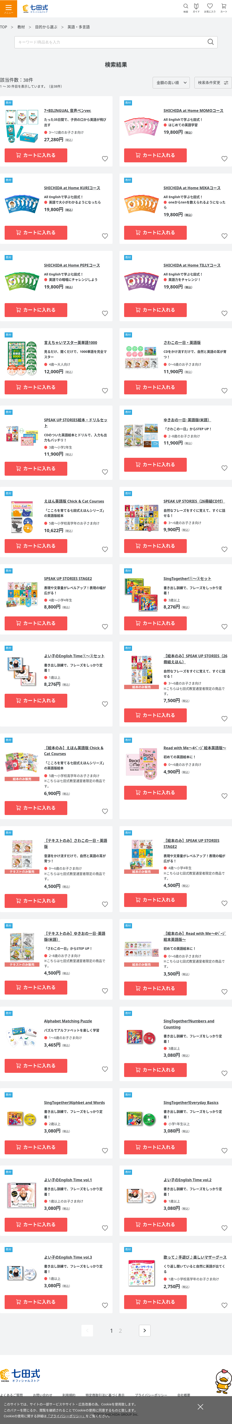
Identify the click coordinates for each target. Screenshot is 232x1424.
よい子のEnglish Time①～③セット (74, 655)
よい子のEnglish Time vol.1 (68, 1179)
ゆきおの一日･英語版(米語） (187, 419)
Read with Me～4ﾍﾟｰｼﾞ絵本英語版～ (195, 747)
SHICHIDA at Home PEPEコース (72, 265)
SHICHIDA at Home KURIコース (72, 187)
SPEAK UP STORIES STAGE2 (68, 578)
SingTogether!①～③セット (187, 578)
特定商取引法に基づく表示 (105, 1395)
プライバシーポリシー (151, 1395)
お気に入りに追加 (105, 159)
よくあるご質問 (11, 1395)
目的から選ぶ (46, 26)
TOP (3, 26)
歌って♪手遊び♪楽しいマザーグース (195, 1257)
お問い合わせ (42, 1395)
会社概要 (183, 1395)
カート (223, 11)
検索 (186, 11)
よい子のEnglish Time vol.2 (188, 1179)
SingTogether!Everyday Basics (191, 1102)
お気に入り (210, 11)
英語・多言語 (79, 26)
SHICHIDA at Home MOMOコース (193, 110)
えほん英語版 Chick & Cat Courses (74, 501)
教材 (21, 26)
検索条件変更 (209, 83)
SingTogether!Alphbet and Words (74, 1102)
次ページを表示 (145, 1330)
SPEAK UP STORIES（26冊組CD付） (194, 501)
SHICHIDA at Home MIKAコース (192, 187)
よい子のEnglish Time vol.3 (68, 1257)
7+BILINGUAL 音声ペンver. (67, 110)
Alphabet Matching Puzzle (68, 1021)
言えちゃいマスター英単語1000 (70, 342)
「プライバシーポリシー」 (66, 1416)
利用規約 (68, 1395)
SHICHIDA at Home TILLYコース (192, 265)
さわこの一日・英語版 (182, 342)
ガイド (196, 11)
